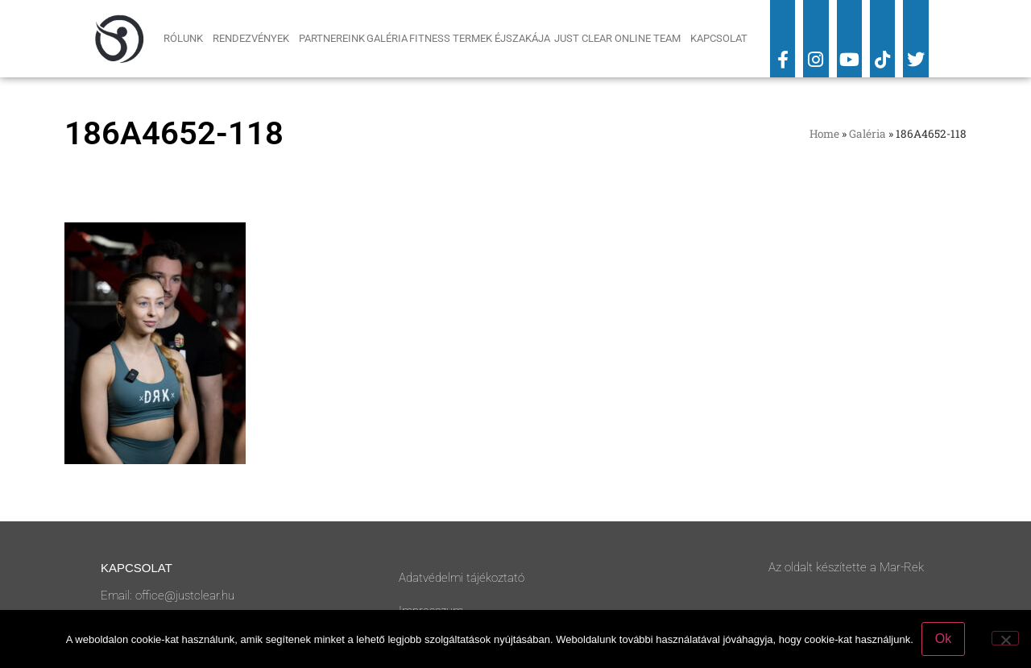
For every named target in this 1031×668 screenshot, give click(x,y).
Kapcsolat (718, 38)
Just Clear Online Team (621, 39)
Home (824, 134)
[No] (1005, 638)
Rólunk (187, 39)
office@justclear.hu (184, 595)
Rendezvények (255, 39)
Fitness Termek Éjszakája (481, 38)
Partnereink (332, 38)
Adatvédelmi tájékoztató (461, 577)
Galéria (387, 38)
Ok (943, 638)
